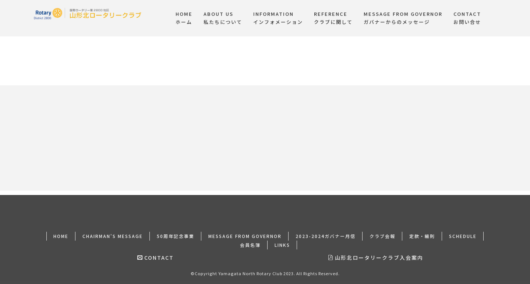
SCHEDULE (463, 231)
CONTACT (155, 253)
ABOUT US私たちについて (223, 18)
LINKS (282, 240)
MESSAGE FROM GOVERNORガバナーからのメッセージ (403, 18)
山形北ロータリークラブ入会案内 (375, 253)
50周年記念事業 (175, 231)
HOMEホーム (184, 18)
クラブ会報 (382, 231)
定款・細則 (422, 231)
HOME (60, 231)
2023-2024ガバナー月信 (326, 231)
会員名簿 (250, 240)
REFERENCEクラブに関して (333, 18)
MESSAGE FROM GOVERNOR (245, 231)
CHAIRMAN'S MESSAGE (112, 231)
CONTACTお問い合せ (467, 18)
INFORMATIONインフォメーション (278, 18)
